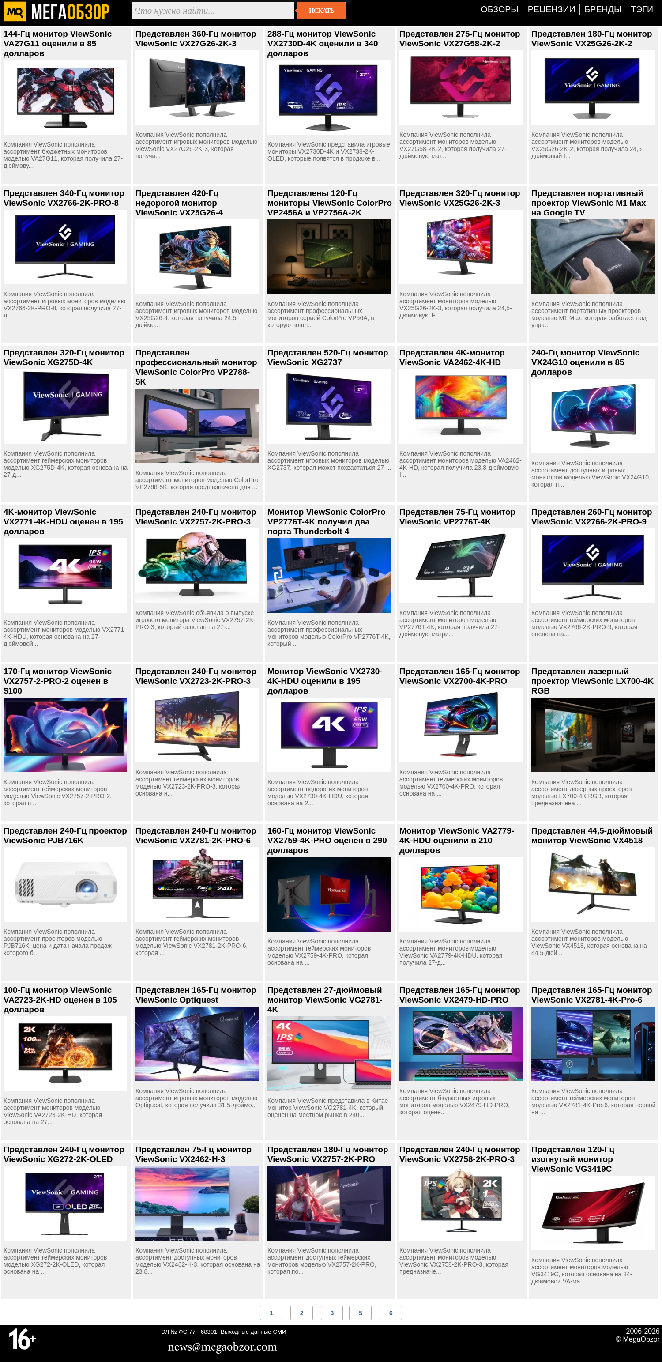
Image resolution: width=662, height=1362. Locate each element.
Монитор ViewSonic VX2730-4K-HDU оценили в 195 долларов (325, 681)
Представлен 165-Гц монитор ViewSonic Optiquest (195, 994)
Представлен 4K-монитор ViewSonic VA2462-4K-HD (452, 357)
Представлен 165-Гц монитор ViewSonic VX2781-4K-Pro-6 (591, 994)
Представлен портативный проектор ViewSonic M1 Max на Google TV (588, 203)
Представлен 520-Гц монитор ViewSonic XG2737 (327, 357)
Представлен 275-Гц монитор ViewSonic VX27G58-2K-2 (459, 38)
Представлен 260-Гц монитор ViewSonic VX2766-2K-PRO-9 (591, 516)
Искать (321, 10)
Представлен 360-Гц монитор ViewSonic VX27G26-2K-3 (195, 38)
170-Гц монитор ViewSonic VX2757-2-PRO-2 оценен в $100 (58, 681)
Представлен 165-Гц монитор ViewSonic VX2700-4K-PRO (459, 676)
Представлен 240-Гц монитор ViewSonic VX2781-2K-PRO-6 (195, 835)
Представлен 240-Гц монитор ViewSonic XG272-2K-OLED (64, 1154)
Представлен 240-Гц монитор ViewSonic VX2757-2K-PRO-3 (195, 516)
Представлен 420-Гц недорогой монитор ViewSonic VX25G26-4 (179, 203)
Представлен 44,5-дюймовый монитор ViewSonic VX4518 (592, 835)
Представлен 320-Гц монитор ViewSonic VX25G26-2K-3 (459, 198)
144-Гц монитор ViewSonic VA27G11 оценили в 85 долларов (58, 43)
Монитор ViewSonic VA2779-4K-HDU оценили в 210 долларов (456, 840)
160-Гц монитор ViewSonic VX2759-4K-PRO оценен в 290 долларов (327, 840)
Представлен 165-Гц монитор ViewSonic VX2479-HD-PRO (459, 994)
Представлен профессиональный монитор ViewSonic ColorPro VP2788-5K (196, 367)
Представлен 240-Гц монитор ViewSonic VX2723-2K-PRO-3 (195, 676)
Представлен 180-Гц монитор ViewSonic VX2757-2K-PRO (327, 1154)
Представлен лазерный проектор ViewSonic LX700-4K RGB (592, 681)
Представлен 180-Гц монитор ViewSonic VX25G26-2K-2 (591, 38)
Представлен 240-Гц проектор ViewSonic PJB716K (65, 835)
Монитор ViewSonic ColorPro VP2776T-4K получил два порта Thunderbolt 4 (326, 521)
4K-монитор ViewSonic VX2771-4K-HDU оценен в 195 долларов (63, 521)
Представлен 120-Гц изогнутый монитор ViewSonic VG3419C (572, 1159)
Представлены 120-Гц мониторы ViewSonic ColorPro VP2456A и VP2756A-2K (329, 203)
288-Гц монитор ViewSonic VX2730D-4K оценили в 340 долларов (322, 43)
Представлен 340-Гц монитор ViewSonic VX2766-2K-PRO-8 (64, 198)
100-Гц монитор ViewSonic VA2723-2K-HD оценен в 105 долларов (60, 999)
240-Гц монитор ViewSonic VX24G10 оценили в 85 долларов (585, 362)
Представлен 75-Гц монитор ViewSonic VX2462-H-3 (193, 1154)
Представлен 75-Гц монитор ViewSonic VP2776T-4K (457, 516)
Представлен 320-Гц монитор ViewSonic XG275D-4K (64, 357)
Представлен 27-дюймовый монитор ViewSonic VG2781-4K (325, 999)
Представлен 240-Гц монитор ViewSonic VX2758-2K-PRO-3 (459, 1154)
